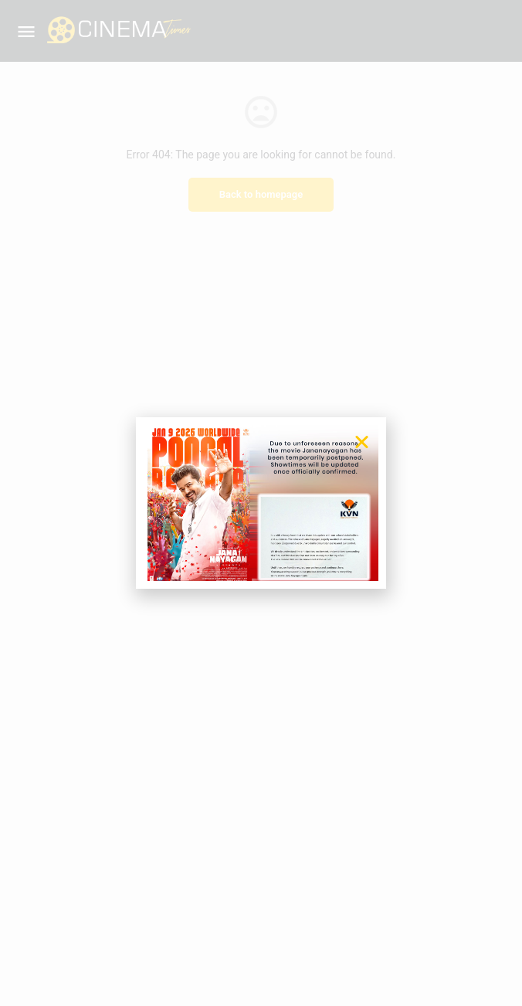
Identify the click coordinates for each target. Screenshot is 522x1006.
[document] (261, 503)
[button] (362, 441)
